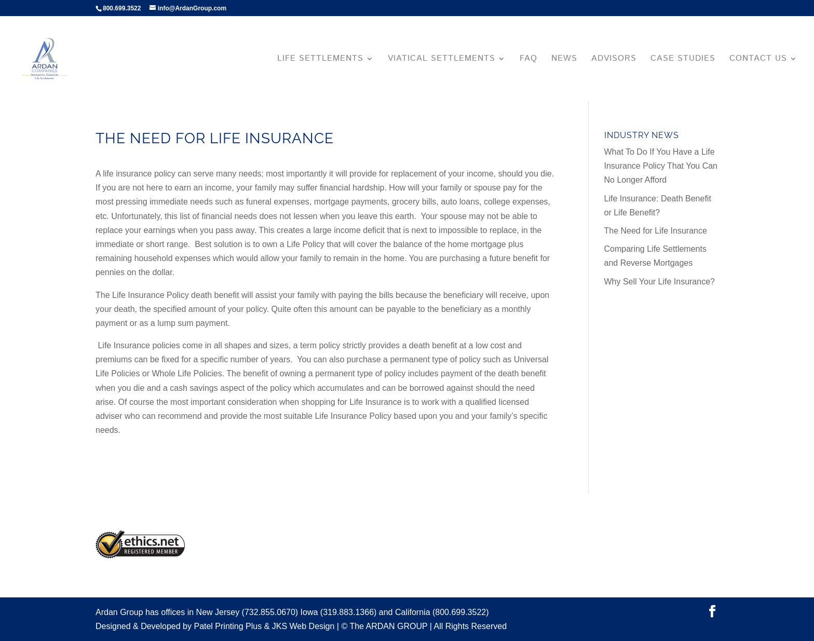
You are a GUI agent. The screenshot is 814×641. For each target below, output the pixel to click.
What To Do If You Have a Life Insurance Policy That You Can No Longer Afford (661, 165)
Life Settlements (320, 59)
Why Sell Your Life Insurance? (659, 281)
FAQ (528, 59)
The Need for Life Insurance (655, 230)
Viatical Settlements (441, 59)
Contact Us (758, 59)
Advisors (613, 59)
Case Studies (682, 59)
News (564, 59)
